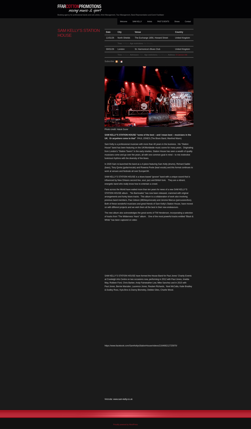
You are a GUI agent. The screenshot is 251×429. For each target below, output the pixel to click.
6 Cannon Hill (181, 55)
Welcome (123, 21)
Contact (188, 21)
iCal (121, 61)
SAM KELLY (137, 21)
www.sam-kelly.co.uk (122, 399)
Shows (177, 21)
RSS (117, 61)
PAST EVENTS (163, 21)
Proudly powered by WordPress (125, 425)
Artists (149, 21)
